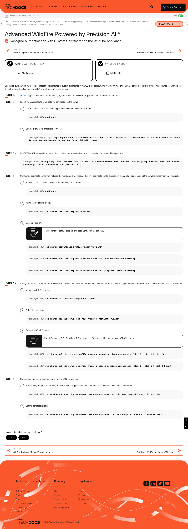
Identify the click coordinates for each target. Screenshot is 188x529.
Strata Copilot (172, 7)
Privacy (81, 491)
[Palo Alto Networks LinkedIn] (153, 485)
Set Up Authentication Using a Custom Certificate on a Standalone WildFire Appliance (116, 22)
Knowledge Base (61, 507)
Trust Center (83, 495)
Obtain (23, 95)
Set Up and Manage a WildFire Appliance (65, 22)
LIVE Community (61, 503)
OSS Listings (21, 507)
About (56, 491)
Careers (57, 495)
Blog (18, 499)
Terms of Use (84, 499)
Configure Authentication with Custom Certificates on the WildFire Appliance (36, 24)
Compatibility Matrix (24, 503)
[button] (186, 423)
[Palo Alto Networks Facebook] (146, 485)
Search (19, 495)
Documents (83, 503)
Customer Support (62, 499)
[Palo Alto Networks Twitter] (160, 485)
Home (7, 22)
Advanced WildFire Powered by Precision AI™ (29, 22)
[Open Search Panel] (151, 7)
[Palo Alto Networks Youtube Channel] (167, 485)
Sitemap (19, 511)
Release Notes (22, 491)
